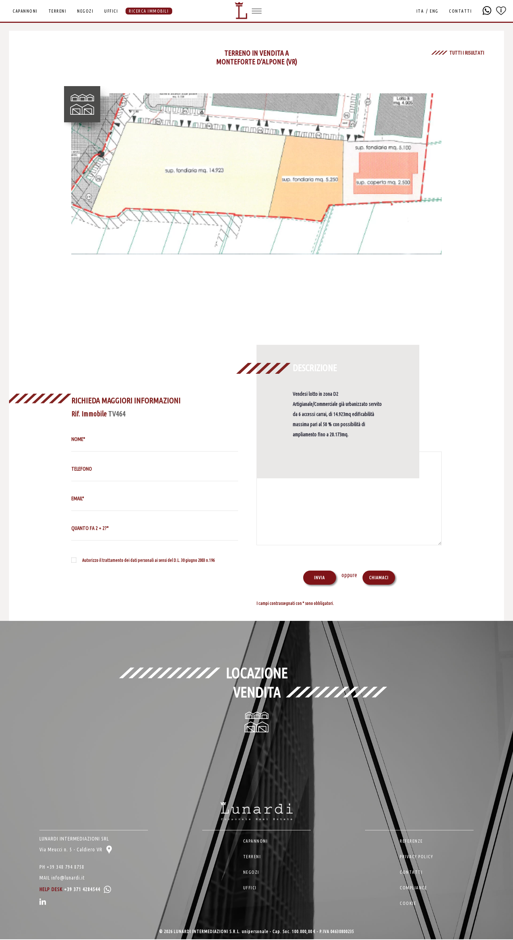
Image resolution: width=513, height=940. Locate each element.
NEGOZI (85, 11)
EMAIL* (77, 498)
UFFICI (111, 11)
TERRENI (57, 11)
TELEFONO (81, 469)
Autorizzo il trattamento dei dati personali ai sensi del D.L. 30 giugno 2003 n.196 (148, 560)
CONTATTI (460, 11)
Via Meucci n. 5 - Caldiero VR (75, 850)
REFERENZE (411, 841)
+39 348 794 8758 (65, 868)
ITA (419, 11)
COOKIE (408, 904)
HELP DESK (75, 890)
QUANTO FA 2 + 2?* (90, 528)
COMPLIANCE (413, 888)
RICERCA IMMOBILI (149, 11)
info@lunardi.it (68, 878)
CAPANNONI (25, 11)
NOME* (78, 439)
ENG (433, 11)
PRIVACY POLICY (416, 857)
